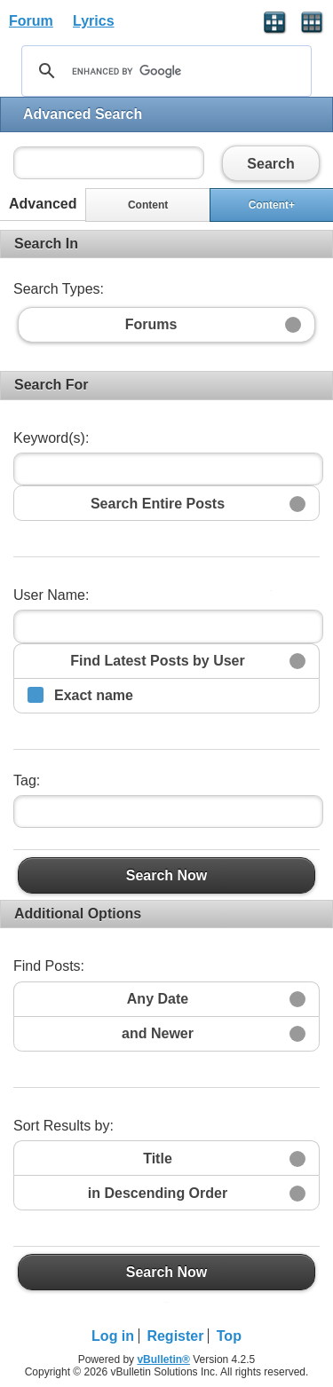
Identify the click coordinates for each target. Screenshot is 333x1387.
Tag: (26, 780)
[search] (164, 71)
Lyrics (94, 20)
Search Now (166, 875)
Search (271, 163)
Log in (112, 1336)
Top (229, 1336)
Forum (31, 20)
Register (175, 1336)
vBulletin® (163, 1359)
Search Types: (58, 288)
